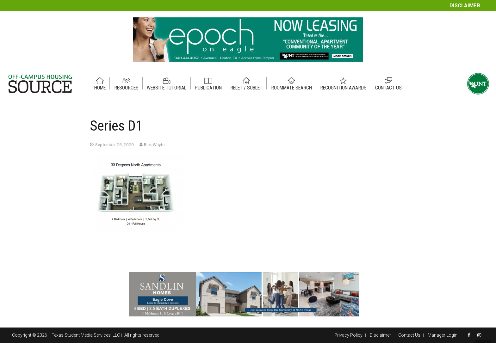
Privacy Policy (348, 335)
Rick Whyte (154, 144)
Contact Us (409, 335)
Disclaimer (465, 6)
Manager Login (442, 335)
